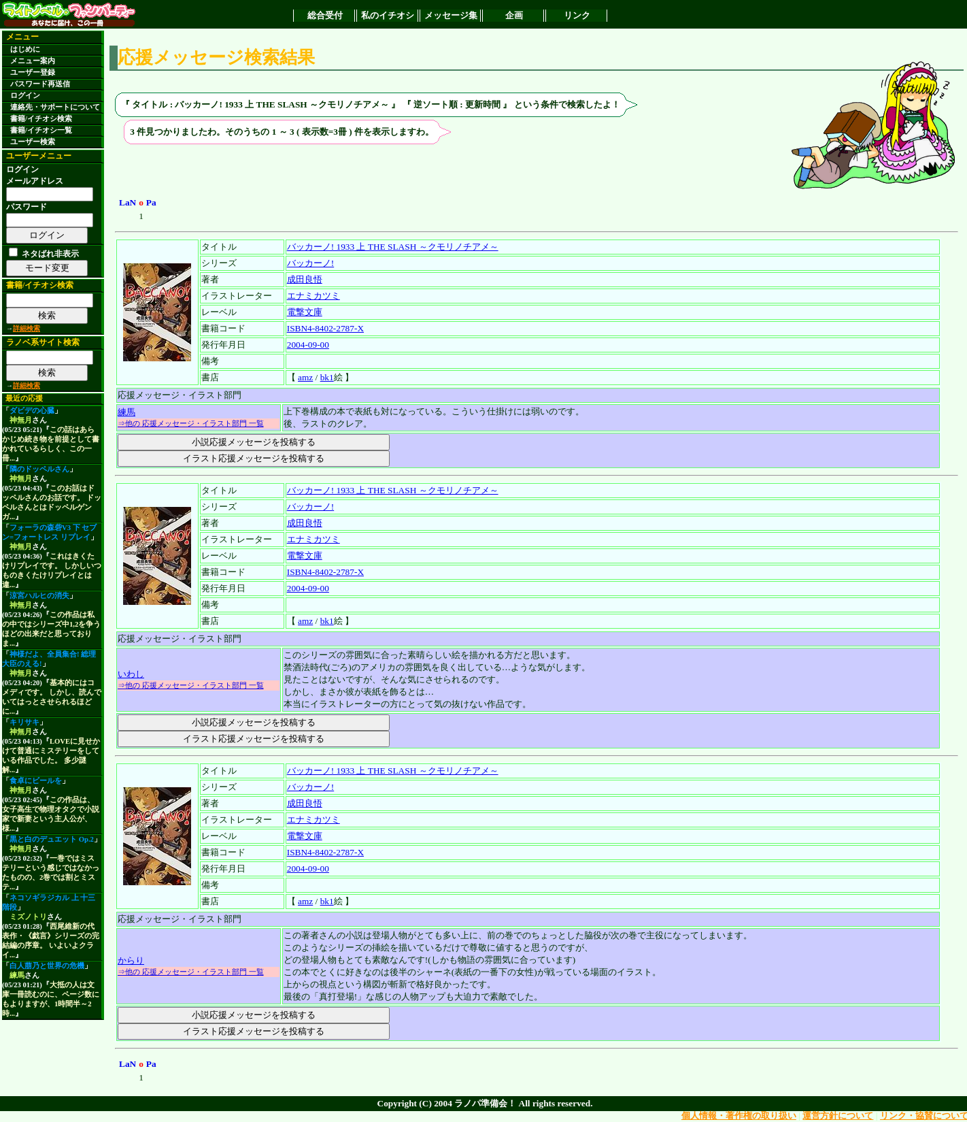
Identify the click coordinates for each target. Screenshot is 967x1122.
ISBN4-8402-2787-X (325, 328)
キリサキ (24, 722)
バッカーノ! (310, 263)
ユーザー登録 (32, 72)
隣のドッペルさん (39, 469)
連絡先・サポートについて (55, 107)
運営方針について (837, 1115)
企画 (514, 15)
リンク (577, 15)
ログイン (25, 95)
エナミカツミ (313, 296)
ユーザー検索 (32, 142)
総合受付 (325, 15)
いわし (131, 674)
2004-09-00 (308, 345)
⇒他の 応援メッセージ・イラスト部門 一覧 (191, 423)
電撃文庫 (304, 312)
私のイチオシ (387, 15)
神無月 (21, 420)
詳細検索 (26, 328)
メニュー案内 (32, 61)
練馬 (17, 975)
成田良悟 (304, 279)
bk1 (327, 377)
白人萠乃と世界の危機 (47, 966)
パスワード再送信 (40, 84)
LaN (127, 202)
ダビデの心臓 (32, 410)
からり (131, 960)
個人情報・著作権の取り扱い (738, 1115)
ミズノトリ (28, 917)
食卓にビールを (36, 781)
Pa (151, 202)
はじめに (25, 49)
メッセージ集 (450, 15)
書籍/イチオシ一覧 (41, 130)
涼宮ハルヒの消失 (39, 595)
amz (305, 377)
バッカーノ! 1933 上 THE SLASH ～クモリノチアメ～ (392, 247)
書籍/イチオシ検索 (41, 118)
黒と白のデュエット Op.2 (52, 839)
